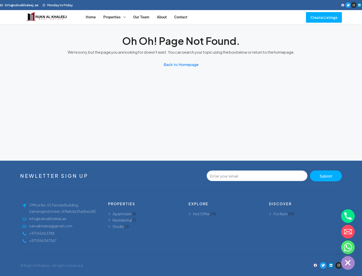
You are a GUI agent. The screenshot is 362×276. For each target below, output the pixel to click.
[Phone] (348, 216)
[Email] (348, 231)
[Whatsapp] (348, 247)
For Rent (281, 213)
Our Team (141, 17)
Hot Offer (201, 213)
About (162, 17)
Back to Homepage (181, 64)
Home (91, 17)
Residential (122, 220)
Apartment (122, 213)
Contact (180, 17)
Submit (326, 176)
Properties (112, 17)
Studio (118, 226)
